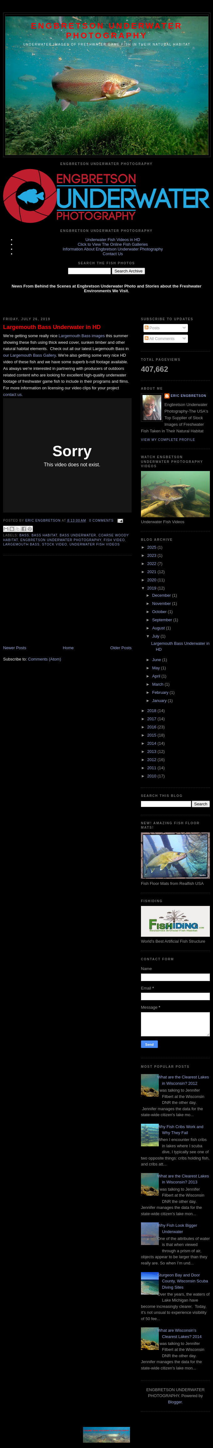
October (160, 611)
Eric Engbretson (43, 520)
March (158, 684)
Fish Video (114, 540)
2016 (152, 727)
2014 (152, 743)
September (162, 619)
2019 (152, 588)
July (156, 636)
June (157, 659)
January (160, 700)
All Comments (160, 338)
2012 (152, 759)
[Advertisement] (50, 601)
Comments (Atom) (44, 659)
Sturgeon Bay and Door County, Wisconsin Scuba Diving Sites (182, 1281)
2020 (152, 580)
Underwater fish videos (95, 544)
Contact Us (113, 253)
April (157, 676)
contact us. (13, 394)
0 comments (101, 520)
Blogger (175, 1402)
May (156, 668)
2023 (152, 555)
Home (68, 647)
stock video (54, 544)
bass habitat (44, 535)
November (162, 603)
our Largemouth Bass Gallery (29, 355)
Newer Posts (14, 647)
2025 (152, 547)
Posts (152, 328)
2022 (152, 563)
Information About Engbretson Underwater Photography (113, 249)
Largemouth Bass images (82, 335)
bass (24, 535)
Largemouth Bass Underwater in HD (52, 327)
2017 (152, 718)
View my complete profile (168, 440)
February (161, 692)
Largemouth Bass (21, 544)
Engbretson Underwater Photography (107, 30)
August (159, 628)
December (162, 595)
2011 (152, 767)
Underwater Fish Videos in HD (113, 239)
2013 (152, 751)
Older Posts (121, 647)
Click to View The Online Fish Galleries (113, 244)
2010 (152, 776)
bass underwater (78, 535)
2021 (152, 571)
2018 (152, 710)
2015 (152, 735)
